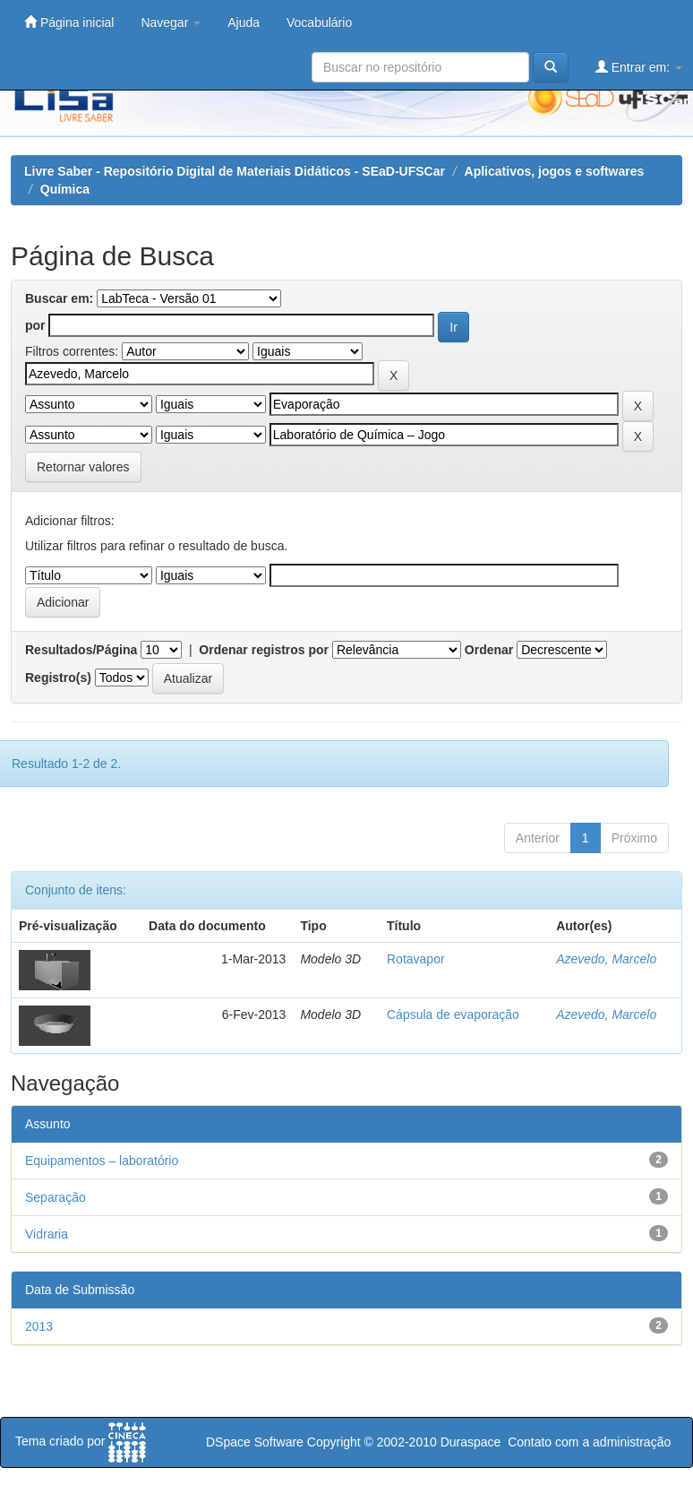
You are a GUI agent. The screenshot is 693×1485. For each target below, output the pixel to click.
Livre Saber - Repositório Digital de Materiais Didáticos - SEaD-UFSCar (234, 171)
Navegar (171, 22)
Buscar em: (59, 298)
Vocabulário (319, 22)
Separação (55, 1197)
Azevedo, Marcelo (606, 959)
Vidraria (46, 1234)
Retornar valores (83, 467)
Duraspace (471, 1442)
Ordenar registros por (264, 650)
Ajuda (243, 22)
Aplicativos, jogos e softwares (555, 171)
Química (65, 189)
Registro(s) (58, 677)
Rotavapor (416, 959)
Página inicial (69, 22)
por (35, 325)
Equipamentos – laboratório (101, 1160)
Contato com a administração (589, 1442)
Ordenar (489, 650)
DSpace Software (255, 1442)
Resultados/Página (81, 650)
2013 (39, 1326)
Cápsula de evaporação (453, 1014)
